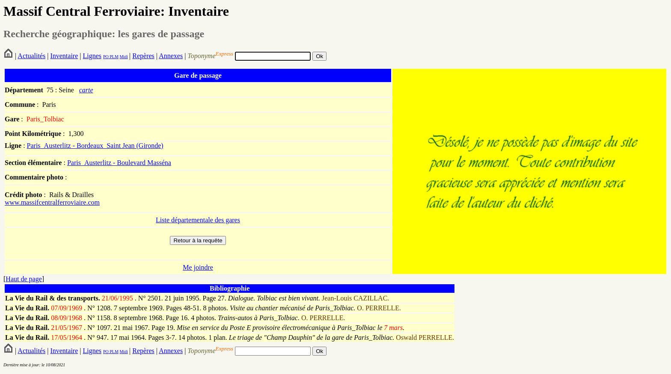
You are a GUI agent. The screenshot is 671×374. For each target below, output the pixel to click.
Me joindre (198, 267)
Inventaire (64, 55)
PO (106, 56)
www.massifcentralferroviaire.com (52, 202)
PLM (114, 56)
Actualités (31, 55)
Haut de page (24, 279)
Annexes (171, 55)
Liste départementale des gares (198, 220)
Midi (123, 56)
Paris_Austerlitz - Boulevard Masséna (119, 162)
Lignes (92, 55)
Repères (143, 55)
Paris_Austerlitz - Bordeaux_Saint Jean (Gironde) (95, 145)
